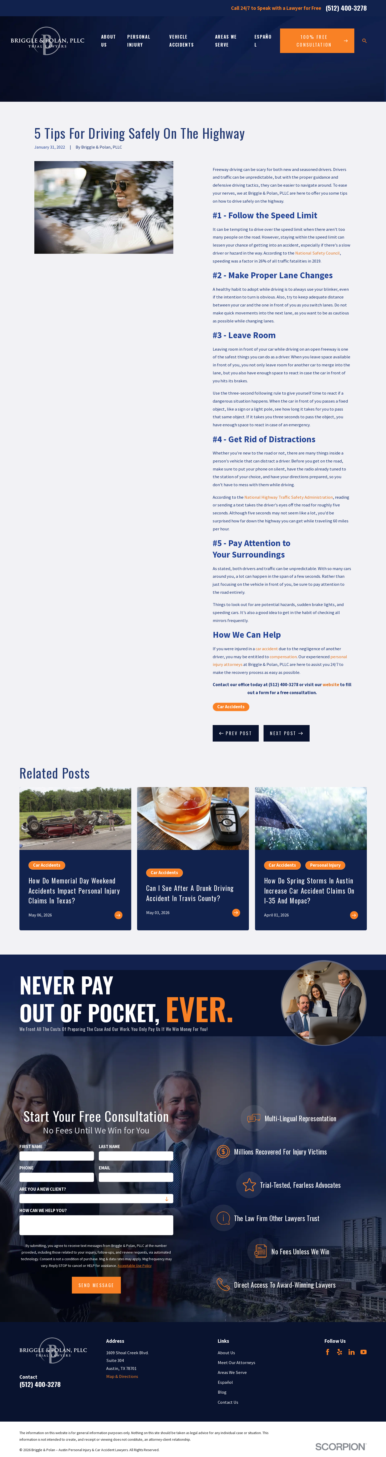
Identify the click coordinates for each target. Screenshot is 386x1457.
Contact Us (228, 1402)
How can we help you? (43, 1210)
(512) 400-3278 (346, 8)
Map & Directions (122, 1376)
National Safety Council (317, 253)
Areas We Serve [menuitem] (226, 40)
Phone (26, 1168)
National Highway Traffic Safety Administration (288, 497)
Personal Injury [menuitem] (138, 40)
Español (225, 1382)
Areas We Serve (232, 1372)
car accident (267, 649)
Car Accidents (231, 707)
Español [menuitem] (263, 40)
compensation (283, 657)
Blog (222, 1392)
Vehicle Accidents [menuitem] (181, 40)
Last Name (109, 1146)
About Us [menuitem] (108, 40)
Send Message (96, 1285)
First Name (31, 1146)
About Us (226, 1353)
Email (104, 1168)
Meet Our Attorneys (236, 1362)
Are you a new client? (42, 1189)
